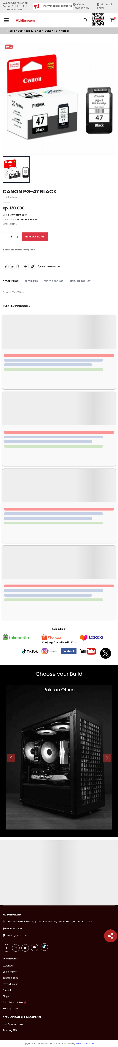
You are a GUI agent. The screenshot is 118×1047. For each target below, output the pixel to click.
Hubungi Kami (104, 6)
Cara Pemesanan (81, 6)
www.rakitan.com (86, 1043)
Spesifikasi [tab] (32, 281)
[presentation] (11, 758)
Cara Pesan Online (13, 1002)
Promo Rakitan (10, 984)
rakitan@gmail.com (17, 935)
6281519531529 (13, 928)
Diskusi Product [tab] (80, 281)
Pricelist (7, 990)
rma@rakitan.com (13, 1024)
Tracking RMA (10, 1030)
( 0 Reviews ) (12, 197)
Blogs (6, 996)
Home (11, 30)
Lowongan (8, 965)
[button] (86, 20)
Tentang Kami (10, 978)
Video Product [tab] (53, 281)
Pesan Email (34, 236)
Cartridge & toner (29, 30)
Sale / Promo (10, 971)
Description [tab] (11, 281)
